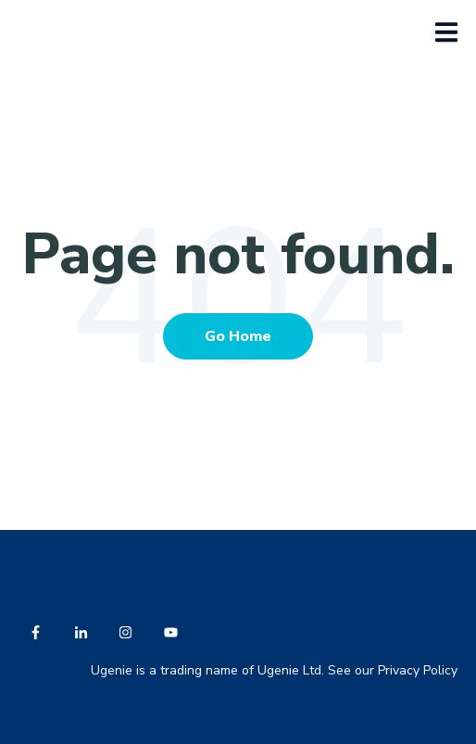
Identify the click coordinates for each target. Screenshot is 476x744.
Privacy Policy (417, 670)
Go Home (238, 336)
